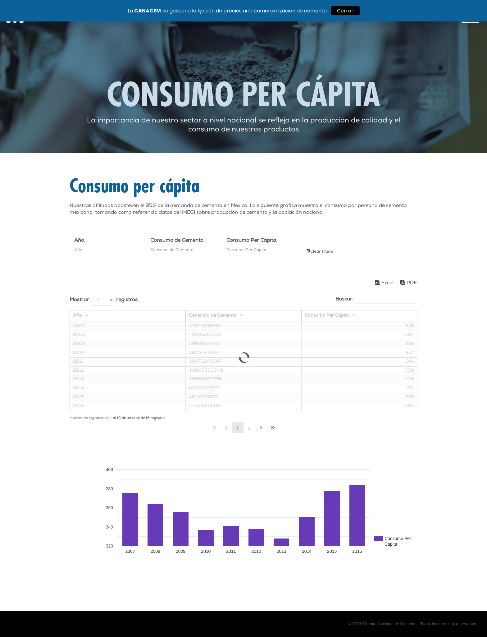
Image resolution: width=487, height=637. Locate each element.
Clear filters (321, 252)
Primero (214, 427)
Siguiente (261, 427)
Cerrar (345, 10)
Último (273, 427)
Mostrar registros (104, 300)
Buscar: (376, 299)
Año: (79, 240)
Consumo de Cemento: (177, 240)
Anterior (226, 427)
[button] (102, 300)
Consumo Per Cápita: (251, 240)
